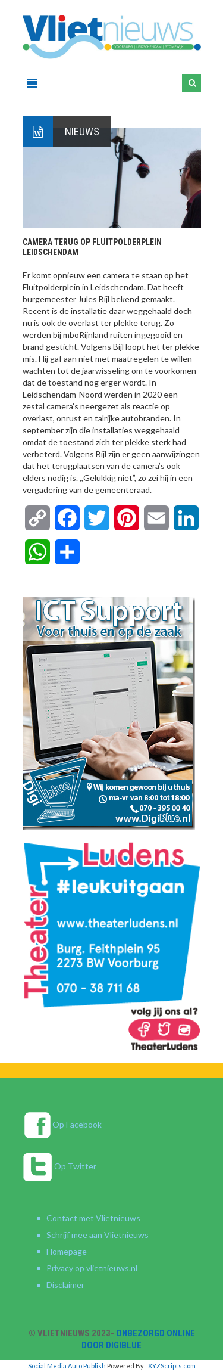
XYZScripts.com (172, 1366)
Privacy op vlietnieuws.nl (91, 1268)
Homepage (66, 1251)
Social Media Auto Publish (67, 1366)
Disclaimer (65, 1285)
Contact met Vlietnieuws (93, 1218)
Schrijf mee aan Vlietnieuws (97, 1235)
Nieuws (82, 131)
